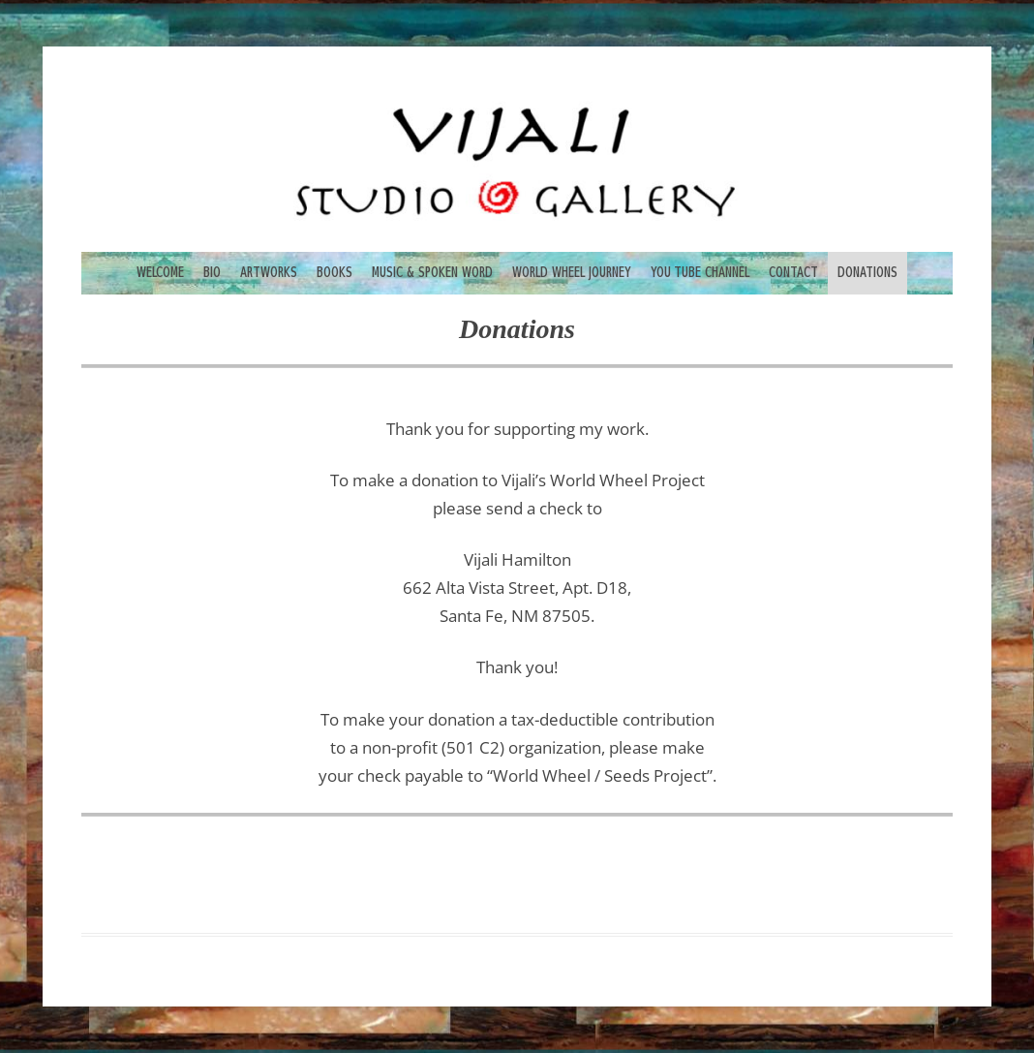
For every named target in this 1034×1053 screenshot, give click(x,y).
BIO (212, 272)
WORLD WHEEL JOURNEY (571, 272)
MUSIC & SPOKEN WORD (432, 272)
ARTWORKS (268, 272)
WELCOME (160, 272)
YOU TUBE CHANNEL (700, 272)
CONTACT (793, 272)
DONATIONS (867, 272)
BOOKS (334, 272)
